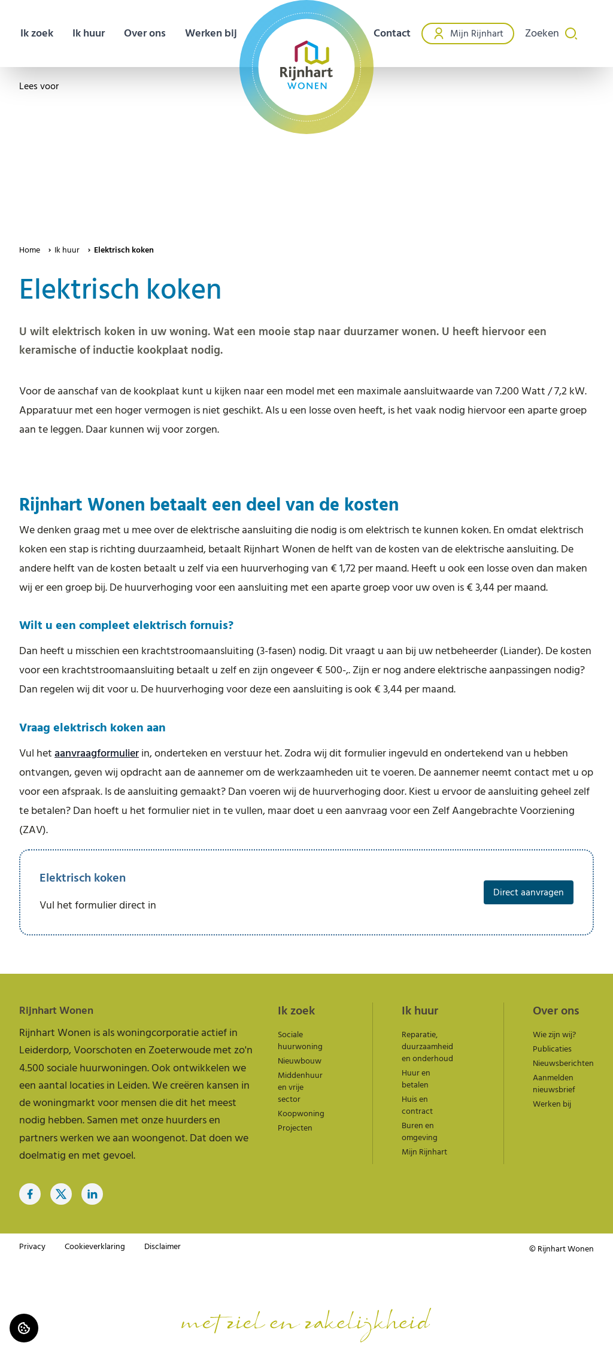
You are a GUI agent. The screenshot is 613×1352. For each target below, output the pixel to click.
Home (29, 250)
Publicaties (552, 1049)
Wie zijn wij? (554, 1035)
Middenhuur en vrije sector (300, 1087)
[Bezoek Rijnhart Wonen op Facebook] (30, 1194)
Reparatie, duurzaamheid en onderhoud (427, 1047)
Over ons (145, 33)
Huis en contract (417, 1105)
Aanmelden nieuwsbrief (554, 1084)
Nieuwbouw (299, 1061)
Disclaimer (162, 1247)
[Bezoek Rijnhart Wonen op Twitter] (61, 1194)
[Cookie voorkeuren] (24, 1328)
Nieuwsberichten (563, 1064)
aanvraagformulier (96, 753)
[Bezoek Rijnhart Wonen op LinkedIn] (92, 1194)
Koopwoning (301, 1114)
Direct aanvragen (528, 892)
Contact (392, 33)
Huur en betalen (416, 1079)
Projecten (295, 1128)
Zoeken (551, 33)
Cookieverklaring (95, 1247)
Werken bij (211, 33)
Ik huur (67, 250)
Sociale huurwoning (300, 1041)
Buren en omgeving (420, 1132)
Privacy (32, 1247)
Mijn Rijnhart (467, 33)
